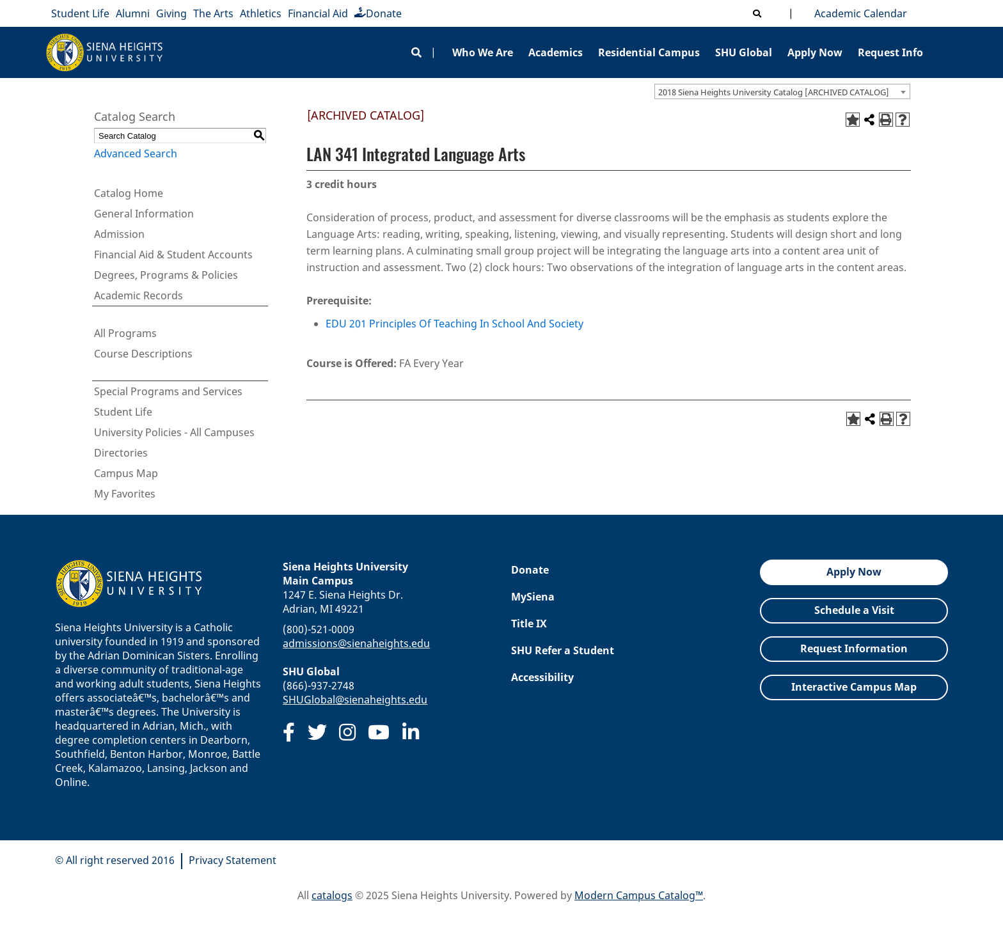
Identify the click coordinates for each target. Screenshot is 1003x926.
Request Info (890, 52)
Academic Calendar (858, 13)
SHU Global (743, 52)
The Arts (213, 13)
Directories (121, 453)
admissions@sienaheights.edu (356, 643)
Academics (555, 52)
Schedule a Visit (854, 610)
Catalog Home (128, 193)
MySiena (533, 597)
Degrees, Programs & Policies (166, 275)
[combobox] (782, 91)
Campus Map (126, 473)
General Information (144, 214)
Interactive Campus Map (854, 687)
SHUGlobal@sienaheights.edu (355, 700)
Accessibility (542, 677)
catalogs (332, 895)
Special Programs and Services (168, 391)
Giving (171, 13)
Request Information (854, 648)
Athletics (260, 13)
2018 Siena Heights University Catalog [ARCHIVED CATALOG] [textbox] (773, 92)
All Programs (125, 333)
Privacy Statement (232, 860)
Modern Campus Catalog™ (638, 895)
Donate (378, 13)
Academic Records (138, 295)
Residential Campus (649, 52)
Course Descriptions (143, 354)
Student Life (80, 13)
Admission (119, 234)
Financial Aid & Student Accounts (173, 254)
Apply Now (814, 52)
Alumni (133, 13)
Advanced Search (135, 153)
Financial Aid (318, 13)
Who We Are (482, 52)
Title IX (529, 623)
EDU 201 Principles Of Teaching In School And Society (454, 324)
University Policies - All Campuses (174, 432)
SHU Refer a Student (562, 650)
